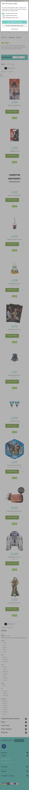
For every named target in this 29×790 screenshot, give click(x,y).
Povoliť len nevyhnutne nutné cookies (14, 25)
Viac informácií (14, 29)
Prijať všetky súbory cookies (14, 22)
